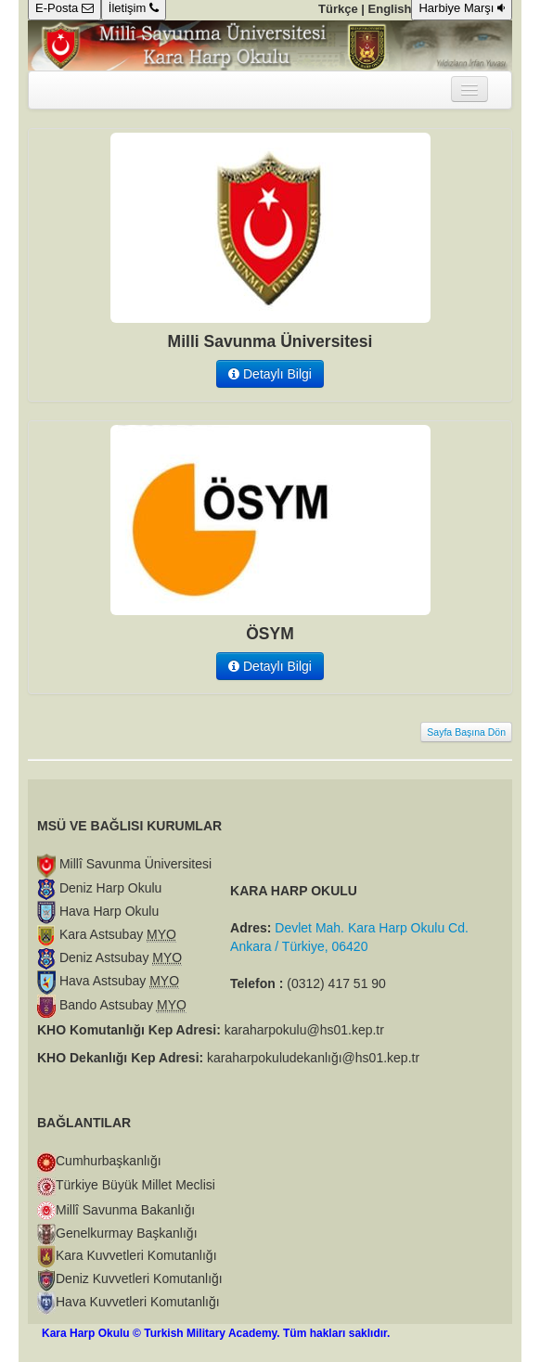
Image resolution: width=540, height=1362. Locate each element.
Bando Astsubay (121, 1004)
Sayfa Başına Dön (466, 732)
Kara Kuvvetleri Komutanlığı (136, 1255)
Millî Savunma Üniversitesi (134, 863)
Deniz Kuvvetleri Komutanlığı (139, 1278)
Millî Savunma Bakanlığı (125, 1209)
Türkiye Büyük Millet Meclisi (135, 1184)
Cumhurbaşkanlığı (108, 1160)
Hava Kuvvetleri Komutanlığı (138, 1301)
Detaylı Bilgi (270, 373)
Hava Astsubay (117, 980)
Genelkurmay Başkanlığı (127, 1233)
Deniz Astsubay (119, 957)
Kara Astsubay (116, 934)
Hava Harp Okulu (107, 911)
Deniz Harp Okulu (108, 887)
